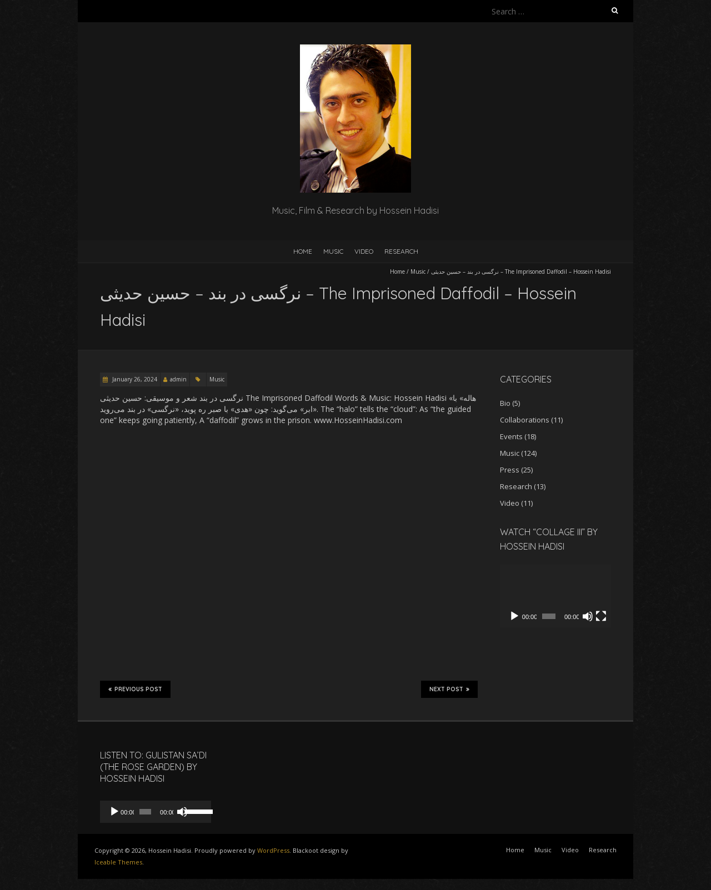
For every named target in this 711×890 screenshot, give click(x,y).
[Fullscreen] (601, 616)
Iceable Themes (118, 862)
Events (511, 436)
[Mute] (587, 616)
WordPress (273, 850)
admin (178, 379)
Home (302, 251)
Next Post (449, 689)
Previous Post (135, 689)
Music (333, 251)
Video (363, 251)
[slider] (145, 811)
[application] (555, 596)
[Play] (514, 616)
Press (509, 470)
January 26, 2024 (134, 379)
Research (401, 251)
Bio (505, 403)
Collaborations (524, 420)
